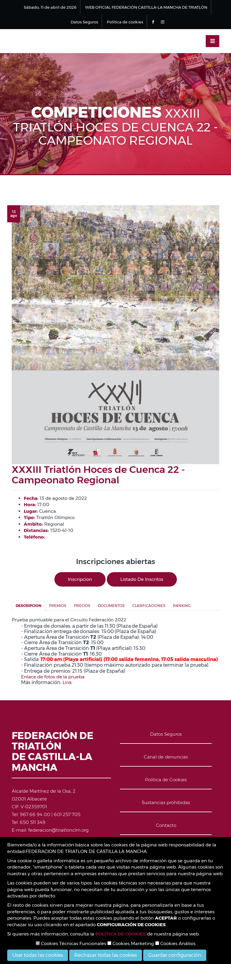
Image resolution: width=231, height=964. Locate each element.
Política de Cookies (166, 779)
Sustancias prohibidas (166, 802)
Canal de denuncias (166, 757)
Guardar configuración (174, 955)
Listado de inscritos (141, 579)
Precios (82, 605)
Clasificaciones (148, 605)
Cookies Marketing (130, 943)
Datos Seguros (84, 22)
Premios (57, 605)
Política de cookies (125, 22)
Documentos (111, 605)
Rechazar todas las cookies (105, 955)
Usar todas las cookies (37, 955)
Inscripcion (80, 579)
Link (67, 682)
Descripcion (28, 605)
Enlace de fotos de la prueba (53, 677)
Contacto (166, 825)
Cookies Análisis (175, 943)
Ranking (182, 605)
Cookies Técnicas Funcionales (71, 943)
